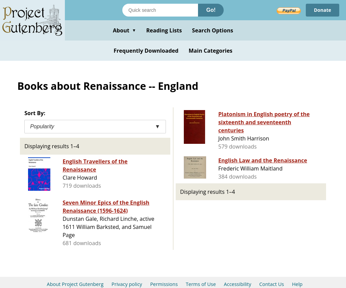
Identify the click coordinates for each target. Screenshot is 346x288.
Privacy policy (127, 284)
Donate (322, 10)
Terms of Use (201, 284)
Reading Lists (164, 30)
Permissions (164, 284)
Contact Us (271, 284)
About (124, 30)
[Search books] (160, 10)
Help (297, 284)
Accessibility (237, 284)
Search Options (212, 30)
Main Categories (210, 50)
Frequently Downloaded (146, 50)
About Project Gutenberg (75, 284)
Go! (211, 10)
